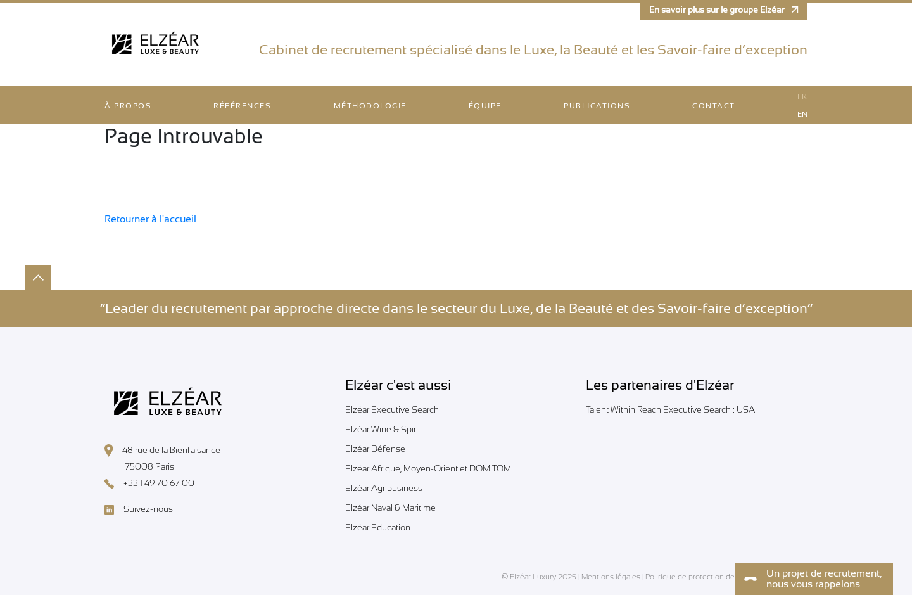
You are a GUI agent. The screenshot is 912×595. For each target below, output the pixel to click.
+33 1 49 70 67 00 (149, 483)
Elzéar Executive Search (392, 409)
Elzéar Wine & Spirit (383, 429)
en (802, 114)
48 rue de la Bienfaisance (162, 450)
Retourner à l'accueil (150, 219)
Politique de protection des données (708, 576)
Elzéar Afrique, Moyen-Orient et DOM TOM (428, 468)
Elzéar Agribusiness (383, 488)
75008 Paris (139, 467)
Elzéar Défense (375, 449)
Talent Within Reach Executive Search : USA (670, 409)
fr (802, 96)
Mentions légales (610, 576)
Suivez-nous (138, 509)
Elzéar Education (377, 527)
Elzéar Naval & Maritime (390, 507)
